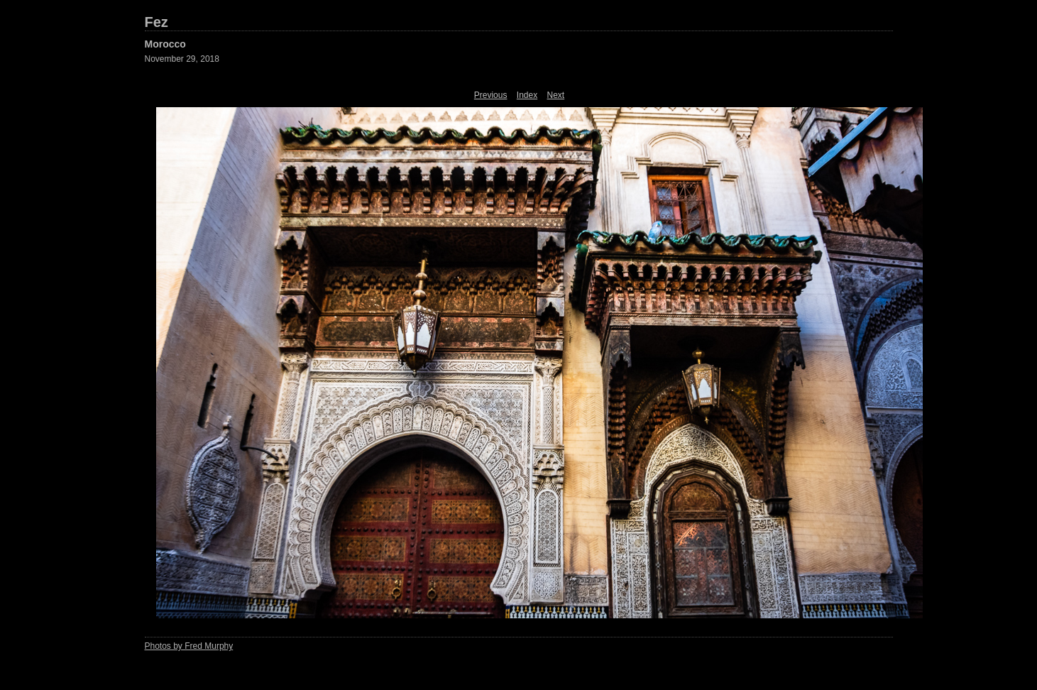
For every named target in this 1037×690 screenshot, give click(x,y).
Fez (156, 22)
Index (527, 95)
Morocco (165, 44)
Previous (490, 95)
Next (556, 95)
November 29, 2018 (182, 59)
